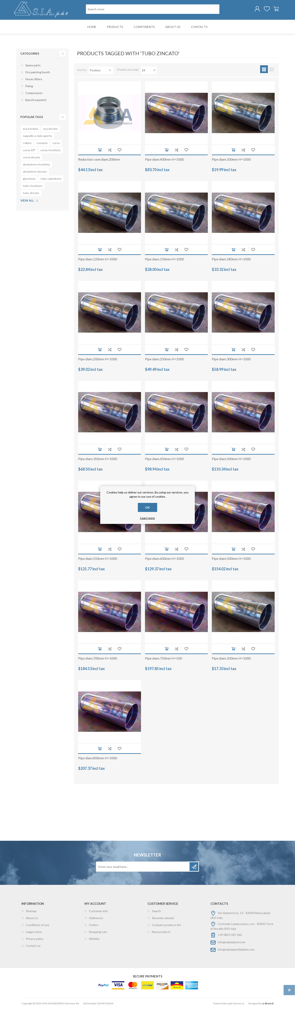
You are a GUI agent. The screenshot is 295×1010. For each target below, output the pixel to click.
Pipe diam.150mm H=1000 (164, 260)
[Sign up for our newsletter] (143, 867)
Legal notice (34, 932)
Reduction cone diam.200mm (99, 160)
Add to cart (100, 150)
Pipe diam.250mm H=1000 (164, 360)
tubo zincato (31, 193)
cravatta (42, 144)
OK (147, 507)
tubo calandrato (51, 179)
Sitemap (31, 912)
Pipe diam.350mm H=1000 (97, 460)
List (272, 70)
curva (56, 144)
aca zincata (50, 129)
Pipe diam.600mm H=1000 (164, 559)
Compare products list (166, 925)
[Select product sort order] (100, 71)
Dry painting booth (37, 73)
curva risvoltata (50, 151)
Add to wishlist (119, 150)
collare (27, 144)
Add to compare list (110, 150)
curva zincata (31, 158)
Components (34, 94)
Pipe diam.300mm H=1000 (231, 360)
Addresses (96, 919)
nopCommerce (235, 1004)
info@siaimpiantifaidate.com (236, 950)
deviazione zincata (35, 172)
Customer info (98, 912)
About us (32, 919)
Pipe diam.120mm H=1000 (97, 260)
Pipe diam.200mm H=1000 (97, 360)
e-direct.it (268, 1004)
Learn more (147, 518)
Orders (93, 925)
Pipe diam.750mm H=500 (163, 659)
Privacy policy (34, 939)
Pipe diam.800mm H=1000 (97, 759)
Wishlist (94, 939)
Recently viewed (163, 919)
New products (161, 932)
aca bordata (30, 129)
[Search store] (152, 9)
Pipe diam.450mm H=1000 (164, 460)
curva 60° (29, 151)
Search (156, 912)
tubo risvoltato (32, 186)
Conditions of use (37, 925)
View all (27, 201)
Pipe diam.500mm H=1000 (231, 460)
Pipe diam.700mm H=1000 (97, 659)
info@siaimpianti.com (231, 943)
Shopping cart (274, 9)
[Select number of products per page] (148, 71)
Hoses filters (33, 80)
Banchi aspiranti (35, 100)
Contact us (33, 946)
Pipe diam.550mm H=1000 (97, 559)
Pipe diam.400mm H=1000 (164, 160)
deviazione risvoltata (36, 165)
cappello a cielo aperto (37, 136)
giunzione (29, 179)
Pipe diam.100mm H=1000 (231, 160)
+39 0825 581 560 (230, 935)
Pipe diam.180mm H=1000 (231, 260)
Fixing (29, 87)
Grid (264, 70)
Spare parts (33, 66)
